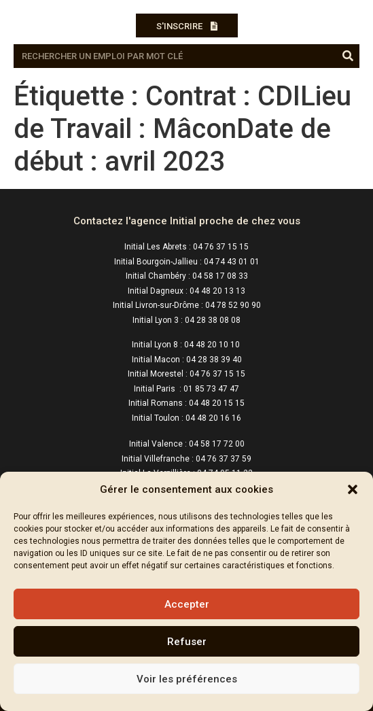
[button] (352, 489)
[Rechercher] (347, 56)
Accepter (186, 604)
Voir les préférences (187, 679)
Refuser (187, 642)
